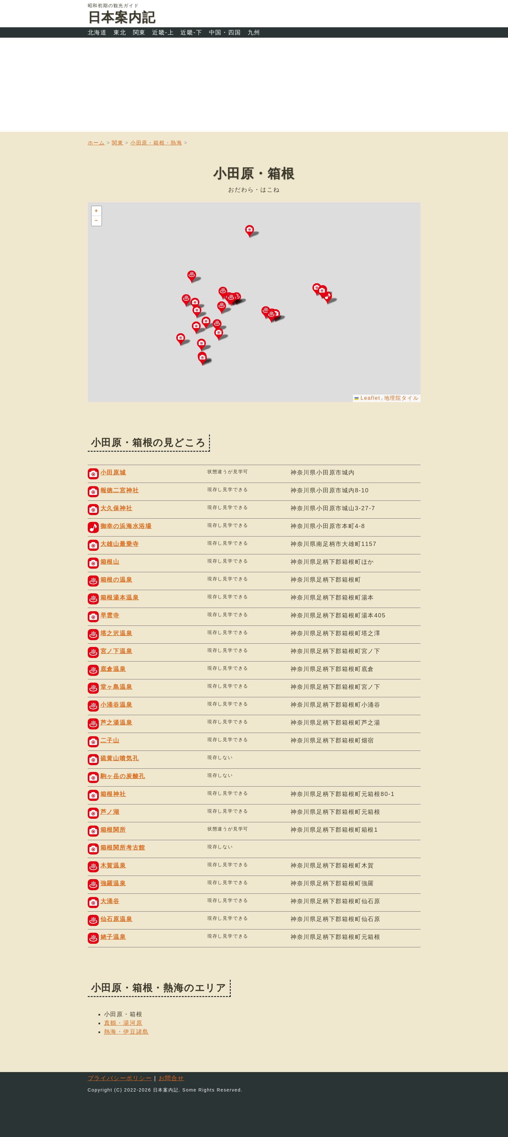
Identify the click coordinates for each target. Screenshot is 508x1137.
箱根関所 (113, 830)
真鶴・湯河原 (123, 1023)
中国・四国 (225, 32)
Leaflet (367, 398)
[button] (330, 298)
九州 (254, 32)
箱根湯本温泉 (119, 597)
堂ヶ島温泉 (116, 687)
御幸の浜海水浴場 (126, 526)
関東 (139, 32)
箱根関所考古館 (123, 847)
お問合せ (171, 1078)
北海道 (97, 32)
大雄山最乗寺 (119, 544)
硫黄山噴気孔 (119, 758)
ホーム (96, 142)
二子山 (110, 740)
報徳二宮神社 (119, 490)
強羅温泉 (113, 883)
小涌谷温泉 (116, 704)
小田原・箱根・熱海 (156, 142)
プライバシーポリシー (120, 1078)
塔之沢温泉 (116, 633)
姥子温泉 (113, 937)
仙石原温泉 (116, 919)
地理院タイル (401, 398)
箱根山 (110, 562)
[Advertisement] (254, 86)
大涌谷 (110, 901)
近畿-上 (163, 32)
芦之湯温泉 (116, 722)
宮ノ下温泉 (116, 651)
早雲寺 (110, 615)
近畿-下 (191, 32)
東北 (119, 32)
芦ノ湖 (110, 812)
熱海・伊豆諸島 (126, 1032)
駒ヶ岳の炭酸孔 (123, 776)
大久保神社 (116, 508)
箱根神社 (113, 794)
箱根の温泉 (116, 579)
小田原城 (113, 472)
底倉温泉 (113, 669)
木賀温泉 (113, 865)
